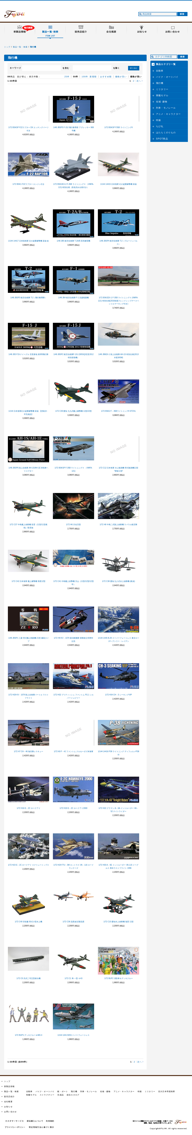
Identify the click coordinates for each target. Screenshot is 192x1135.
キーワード (15, 68)
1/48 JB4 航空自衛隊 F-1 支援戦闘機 (73, 298)
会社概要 (8, 1102)
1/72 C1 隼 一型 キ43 (73, 978)
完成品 (60, 1095)
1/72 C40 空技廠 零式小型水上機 (28, 922)
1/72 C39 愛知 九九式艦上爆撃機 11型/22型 (73, 411)
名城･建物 (161, 101)
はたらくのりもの (166, 132)
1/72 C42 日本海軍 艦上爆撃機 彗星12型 (28, 581)
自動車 (160, 70)
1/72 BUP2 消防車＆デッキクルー (118, 978)
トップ (7, 47)
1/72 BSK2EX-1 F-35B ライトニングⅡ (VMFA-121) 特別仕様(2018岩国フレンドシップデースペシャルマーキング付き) (118, 301)
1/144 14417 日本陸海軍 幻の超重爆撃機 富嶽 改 (28, 241)
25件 (67, 76)
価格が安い (121, 76)
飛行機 (33, 47)
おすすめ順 (106, 76)
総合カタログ (73, 1095)
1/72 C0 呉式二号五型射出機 (28, 978)
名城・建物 (105, 1091)
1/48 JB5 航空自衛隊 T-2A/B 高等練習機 (73, 241)
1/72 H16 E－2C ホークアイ (28, 808)
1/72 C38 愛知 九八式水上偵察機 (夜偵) (118, 581)
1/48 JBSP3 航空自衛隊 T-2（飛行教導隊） (28, 298)
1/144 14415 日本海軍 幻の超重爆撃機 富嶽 (118, 184)
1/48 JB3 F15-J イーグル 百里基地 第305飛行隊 (29, 354)
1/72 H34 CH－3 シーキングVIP (118, 695)
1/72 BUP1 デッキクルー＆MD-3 (28, 1035)
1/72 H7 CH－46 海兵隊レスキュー (28, 751)
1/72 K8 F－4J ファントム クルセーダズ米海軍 (73, 751)
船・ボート (62, 1091)
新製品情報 (9, 1086)
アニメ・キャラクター (168, 114)
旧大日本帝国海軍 (166, 1091)
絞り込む (133, 68)
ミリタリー (162, 89)
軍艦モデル (162, 95)
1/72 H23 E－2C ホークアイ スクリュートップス (28, 865)
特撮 (158, 120)
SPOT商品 (162, 138)
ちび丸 (160, 126)
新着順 (93, 76)
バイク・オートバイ (167, 77)
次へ (138, 81)
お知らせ (8, 1107)
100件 (85, 76)
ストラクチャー (47, 1095)
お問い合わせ (10, 1112)
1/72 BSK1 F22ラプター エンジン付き (29, 184)
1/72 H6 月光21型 (73, 525)
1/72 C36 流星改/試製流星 (73, 922)
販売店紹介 (9, 1096)
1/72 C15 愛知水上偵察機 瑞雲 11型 (119, 922)
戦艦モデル (31, 1095)
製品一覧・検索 (20, 47)
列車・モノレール (166, 108)
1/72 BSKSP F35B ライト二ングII (118, 127)
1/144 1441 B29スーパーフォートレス (74, 1035)
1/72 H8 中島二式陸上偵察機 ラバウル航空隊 (118, 525)
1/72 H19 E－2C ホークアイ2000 (73, 808)
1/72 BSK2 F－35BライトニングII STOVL (118, 411)
